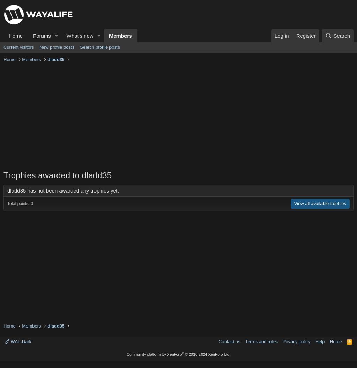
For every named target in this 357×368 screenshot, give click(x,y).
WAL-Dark (18, 341)
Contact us (229, 341)
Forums (42, 36)
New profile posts (56, 47)
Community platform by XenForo (178, 354)
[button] (56, 35)
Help (320, 341)
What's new (80, 36)
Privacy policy (296, 341)
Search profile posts (100, 47)
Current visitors (18, 47)
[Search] (338, 35)
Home (16, 36)
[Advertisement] (178, 117)
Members (120, 36)
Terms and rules (261, 341)
